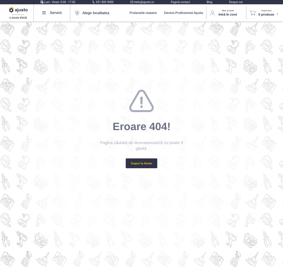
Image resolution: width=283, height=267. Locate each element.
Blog (209, 2)
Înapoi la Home (141, 163)
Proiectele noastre (143, 13)
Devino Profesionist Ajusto (183, 13)
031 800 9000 (102, 2)
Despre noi (236, 2)
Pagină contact (180, 2)
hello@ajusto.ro (142, 2)
